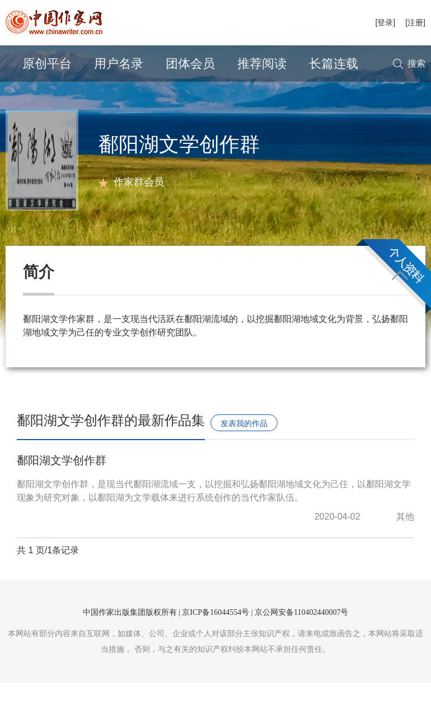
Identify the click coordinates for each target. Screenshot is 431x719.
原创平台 (47, 64)
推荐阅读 (262, 64)
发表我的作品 (244, 459)
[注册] (415, 22)
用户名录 (118, 64)
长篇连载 (333, 64)
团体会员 (190, 64)
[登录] (385, 22)
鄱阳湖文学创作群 (61, 497)
